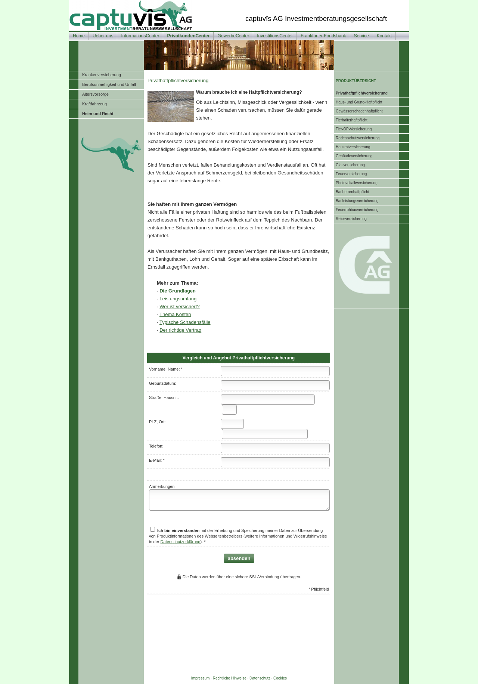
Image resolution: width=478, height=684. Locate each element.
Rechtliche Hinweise (229, 678)
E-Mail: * (157, 460)
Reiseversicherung (351, 219)
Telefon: (156, 446)
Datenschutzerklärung (181, 541)
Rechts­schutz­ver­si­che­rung (357, 138)
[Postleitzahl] (232, 424)
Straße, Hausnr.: (164, 397)
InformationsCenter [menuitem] (140, 35)
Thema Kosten (175, 314)
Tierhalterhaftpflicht (351, 120)
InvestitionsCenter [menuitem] (275, 35)
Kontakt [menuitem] (384, 35)
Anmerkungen (162, 486)
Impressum (200, 678)
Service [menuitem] (361, 35)
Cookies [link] (280, 678)
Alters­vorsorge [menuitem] (95, 94)
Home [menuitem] (79, 35)
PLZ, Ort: (157, 422)
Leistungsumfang (177, 298)
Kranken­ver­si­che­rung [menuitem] (101, 74)
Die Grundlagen (177, 291)
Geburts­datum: (162, 383)
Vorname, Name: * (166, 369)
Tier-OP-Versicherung (354, 129)
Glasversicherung (350, 165)
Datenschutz (259, 678)
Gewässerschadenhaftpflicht (359, 111)
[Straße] (268, 399)
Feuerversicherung (351, 174)
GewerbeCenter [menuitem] (233, 35)
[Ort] (265, 434)
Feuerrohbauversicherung (357, 210)
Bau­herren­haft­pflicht (352, 192)
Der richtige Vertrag (180, 330)
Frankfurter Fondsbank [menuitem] (323, 35)
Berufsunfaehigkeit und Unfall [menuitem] (109, 84)
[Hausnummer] (229, 410)
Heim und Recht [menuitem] (98, 113)
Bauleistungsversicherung (357, 201)
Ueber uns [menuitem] (103, 35)
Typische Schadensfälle (185, 322)
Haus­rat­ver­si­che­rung (353, 147)
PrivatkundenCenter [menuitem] (188, 35)
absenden (239, 558)
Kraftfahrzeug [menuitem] (94, 104)
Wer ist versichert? (179, 306)
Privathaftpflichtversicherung (362, 93)
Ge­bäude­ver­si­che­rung (354, 156)
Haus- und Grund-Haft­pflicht (359, 102)
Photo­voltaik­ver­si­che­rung (357, 183)
